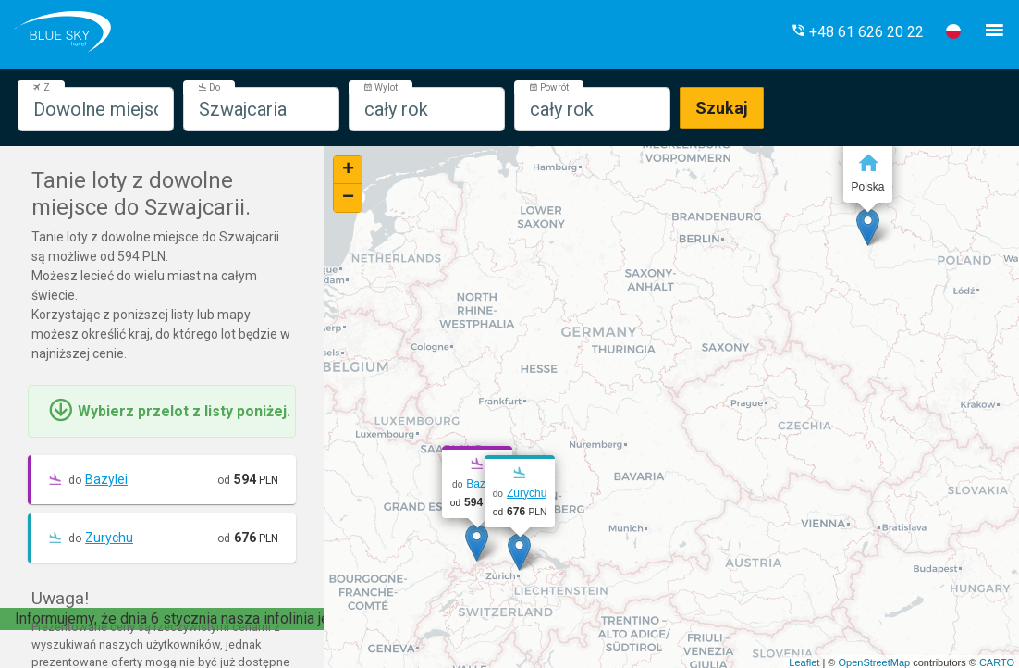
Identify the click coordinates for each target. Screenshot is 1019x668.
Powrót (549, 87)
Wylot (380, 87)
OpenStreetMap (874, 662)
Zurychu (109, 537)
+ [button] (348, 170)
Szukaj (721, 108)
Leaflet (804, 662)
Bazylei (106, 479)
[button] (857, 32)
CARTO (996, 662)
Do (209, 87)
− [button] (348, 198)
